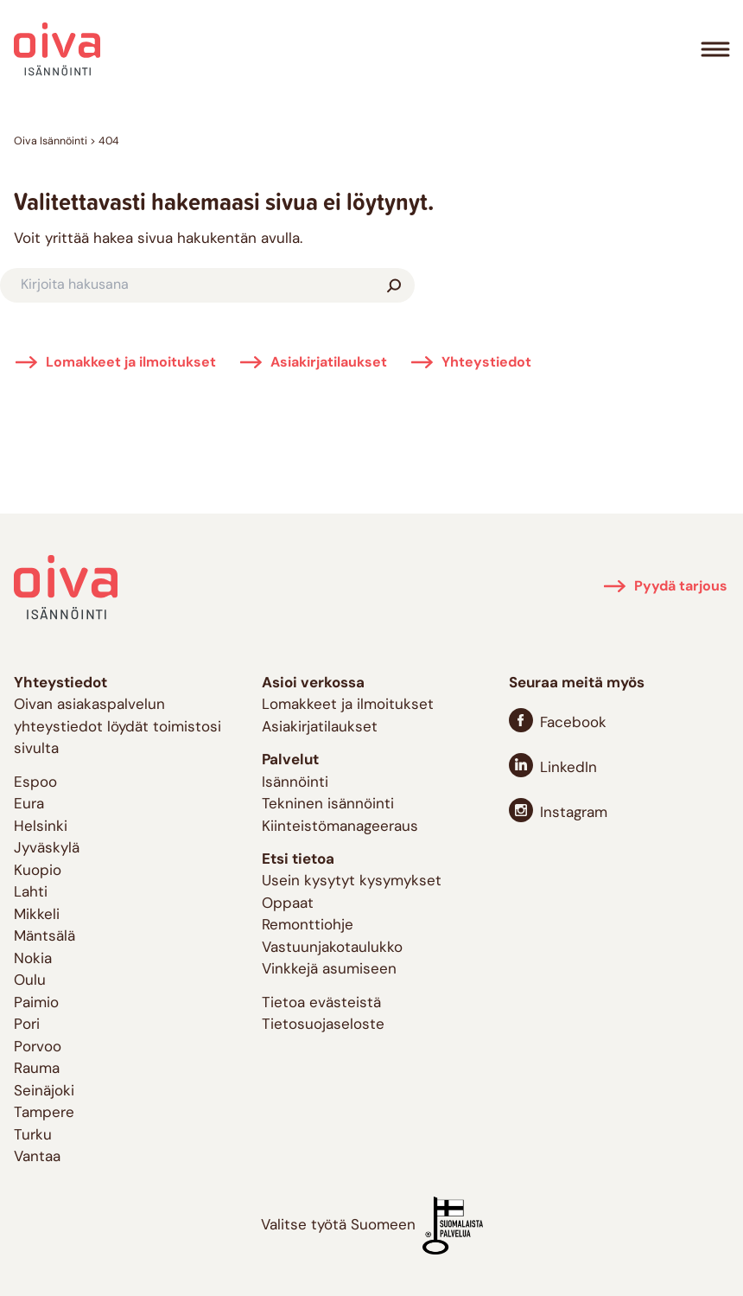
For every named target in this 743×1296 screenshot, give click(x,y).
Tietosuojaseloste (323, 1025)
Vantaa (37, 1157)
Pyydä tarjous (680, 587)
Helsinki (40, 827)
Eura (29, 804)
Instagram (573, 813)
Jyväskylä (46, 848)
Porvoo (37, 1047)
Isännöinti (295, 783)
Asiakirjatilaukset (328, 363)
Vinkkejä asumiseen (329, 969)
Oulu (30, 981)
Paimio (36, 1003)
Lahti (31, 892)
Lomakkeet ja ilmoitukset (131, 363)
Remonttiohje (307, 925)
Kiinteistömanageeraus (340, 827)
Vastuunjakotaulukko (332, 948)
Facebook (573, 723)
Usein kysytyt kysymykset (351, 881)
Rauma (37, 1069)
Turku (33, 1135)
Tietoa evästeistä (321, 1003)
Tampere (44, 1113)
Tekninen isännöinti (328, 804)
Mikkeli (37, 915)
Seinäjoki (44, 1091)
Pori (27, 1025)
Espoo (35, 783)
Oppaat (288, 904)
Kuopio (37, 871)
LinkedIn (568, 768)
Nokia (33, 959)
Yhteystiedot (486, 363)
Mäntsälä (44, 936)
